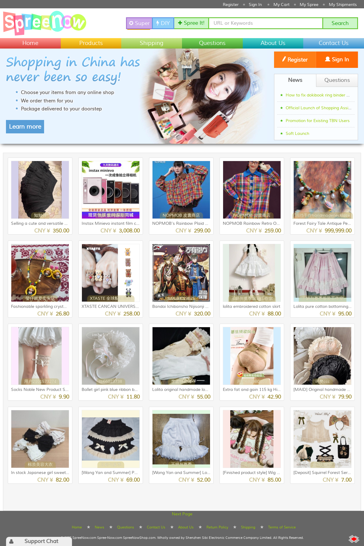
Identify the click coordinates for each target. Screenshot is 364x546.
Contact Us (334, 43)
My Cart (281, 4)
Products (91, 43)
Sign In (255, 4)
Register (231, 4)
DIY (163, 23)
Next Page (182, 514)
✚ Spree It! (191, 23)
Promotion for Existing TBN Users (318, 121)
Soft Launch (297, 133)
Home (30, 43)
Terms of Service (282, 527)
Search (340, 23)
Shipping (152, 43)
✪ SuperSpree (140, 23)
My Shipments (343, 4)
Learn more (25, 126)
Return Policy (217, 527)
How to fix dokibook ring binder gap (320, 95)
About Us (273, 43)
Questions (212, 43)
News (99, 527)
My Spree (309, 4)
